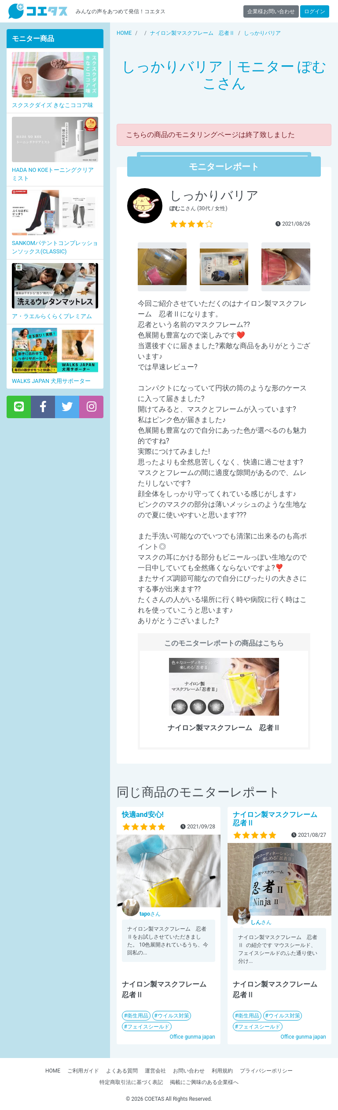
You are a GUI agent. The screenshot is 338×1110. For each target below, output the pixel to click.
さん (150, 914)
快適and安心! (143, 814)
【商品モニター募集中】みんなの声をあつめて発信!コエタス (38, 11)
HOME (52, 1071)
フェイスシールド (148, 1027)
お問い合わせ (189, 1071)
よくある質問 (122, 1071)
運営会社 (155, 1071)
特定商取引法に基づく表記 (131, 1082)
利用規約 (222, 1071)
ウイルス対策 (173, 1016)
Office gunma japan (192, 1037)
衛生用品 (137, 1016)
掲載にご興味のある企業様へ (204, 1082)
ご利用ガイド (83, 1071)
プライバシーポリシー (266, 1071)
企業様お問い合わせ (271, 11)
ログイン (314, 11)
